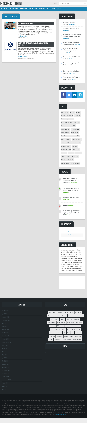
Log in (46, 352)
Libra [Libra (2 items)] (74, 149)
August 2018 (5, 383)
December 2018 (6, 370)
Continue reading (23, 36)
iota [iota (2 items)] (70, 149)
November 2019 (6, 336)
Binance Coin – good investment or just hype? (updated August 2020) (71, 213)
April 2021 (4, 314)
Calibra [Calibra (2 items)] (63, 125)
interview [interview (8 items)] (74, 146)
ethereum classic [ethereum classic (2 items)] (76, 139)
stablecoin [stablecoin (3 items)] (71, 153)
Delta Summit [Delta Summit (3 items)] (64, 136)
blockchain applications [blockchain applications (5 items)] (67, 119)
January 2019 (5, 367)
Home (55, 3)
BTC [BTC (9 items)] (79, 122)
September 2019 (6, 342)
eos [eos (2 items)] (71, 136)
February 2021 (5, 317)
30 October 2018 (21, 38)
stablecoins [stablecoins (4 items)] (78, 153)
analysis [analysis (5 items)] (72, 112)
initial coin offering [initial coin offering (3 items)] (65, 146)
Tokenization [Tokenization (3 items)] (75, 156)
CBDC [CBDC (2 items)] (74, 125)
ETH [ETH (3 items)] (78, 136)
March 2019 (5, 361)
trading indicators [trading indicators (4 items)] (75, 163)
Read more (72, 24)
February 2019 (5, 364)
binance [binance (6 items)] (78, 112)
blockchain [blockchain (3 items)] (77, 115)
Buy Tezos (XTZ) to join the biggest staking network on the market (71, 51)
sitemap (64, 414)
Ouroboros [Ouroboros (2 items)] (64, 153)
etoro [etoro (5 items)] (62, 142)
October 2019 (5, 339)
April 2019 (4, 358)
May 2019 (4, 354)
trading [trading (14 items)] (63, 159)
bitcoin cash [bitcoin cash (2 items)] (70, 115)
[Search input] (71, 3)
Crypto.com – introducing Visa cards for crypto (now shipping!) (33, 44)
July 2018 (4, 386)
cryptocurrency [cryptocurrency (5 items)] (75, 129)
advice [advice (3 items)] (66, 112)
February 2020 (5, 329)
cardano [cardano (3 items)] (69, 125)
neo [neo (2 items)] (78, 149)
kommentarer (30, 38)
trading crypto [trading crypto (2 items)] (70, 159)
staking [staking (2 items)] (63, 156)
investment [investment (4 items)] (64, 149)
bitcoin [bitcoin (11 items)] (63, 115)
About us (65, 205)
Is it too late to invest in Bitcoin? (71, 28)
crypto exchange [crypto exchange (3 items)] (65, 132)
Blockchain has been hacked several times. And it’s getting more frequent (70, 180)
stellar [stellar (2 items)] (68, 156)
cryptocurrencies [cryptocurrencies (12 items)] (65, 129)
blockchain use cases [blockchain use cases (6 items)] (66, 122)
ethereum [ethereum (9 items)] (68, 139)
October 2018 (5, 376)
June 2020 (4, 323)
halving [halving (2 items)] (74, 142)
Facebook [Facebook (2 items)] (68, 142)
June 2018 (4, 389)
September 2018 (6, 380)
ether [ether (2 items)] (62, 139)
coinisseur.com (58, 414)
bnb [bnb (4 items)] (75, 122)
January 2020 (5, 332)
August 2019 (5, 345)
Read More (74, 182)
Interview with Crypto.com (26, 23)
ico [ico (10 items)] (79, 142)
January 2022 (5, 310)
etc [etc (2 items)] (74, 136)
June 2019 (4, 351)
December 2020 (6, 320)
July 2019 (4, 348)
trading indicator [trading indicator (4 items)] (65, 163)
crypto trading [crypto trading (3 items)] (74, 132)
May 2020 (4, 326)
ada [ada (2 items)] (62, 112)
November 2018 (6, 373)
